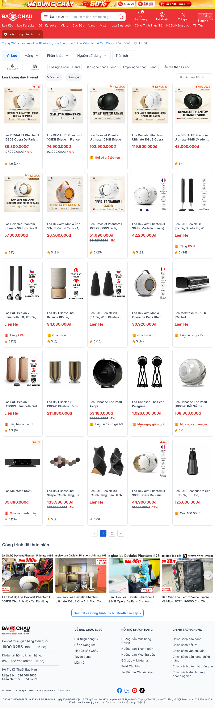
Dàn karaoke (47, 25)
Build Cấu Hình (131, 666)
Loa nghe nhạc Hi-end (64, 67)
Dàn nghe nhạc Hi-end (101, 67)
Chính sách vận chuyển (189, 650)
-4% (112, 418)
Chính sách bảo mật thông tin (193, 666)
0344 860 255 (12, 661)
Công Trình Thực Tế (148, 25)
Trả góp (183, 19)
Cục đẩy (78, 25)
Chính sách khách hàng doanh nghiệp (189, 674)
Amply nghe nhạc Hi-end (139, 67)
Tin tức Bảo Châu (86, 650)
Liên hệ (79, 662)
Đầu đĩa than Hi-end (176, 67)
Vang (92, 25)
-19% (28, 151)
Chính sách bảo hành (187, 639)
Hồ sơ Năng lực (85, 645)
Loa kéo (7, 25)
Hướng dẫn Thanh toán (137, 648)
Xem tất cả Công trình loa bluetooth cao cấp (106, 613)
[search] (121, 16)
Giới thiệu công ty (86, 639)
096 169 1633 (27, 675)
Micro (64, 25)
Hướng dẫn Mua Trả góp (138, 654)
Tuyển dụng (82, 656)
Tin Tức (198, 25)
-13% (154, 507)
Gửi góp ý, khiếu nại (134, 660)
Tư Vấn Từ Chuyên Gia (137, 672)
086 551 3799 (27, 679)
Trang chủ (9, 43)
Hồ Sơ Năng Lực (177, 25)
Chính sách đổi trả (185, 645)
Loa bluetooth (121, 25)
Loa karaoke (25, 25)
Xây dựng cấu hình (22, 34)
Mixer (104, 25)
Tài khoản (162, 19)
